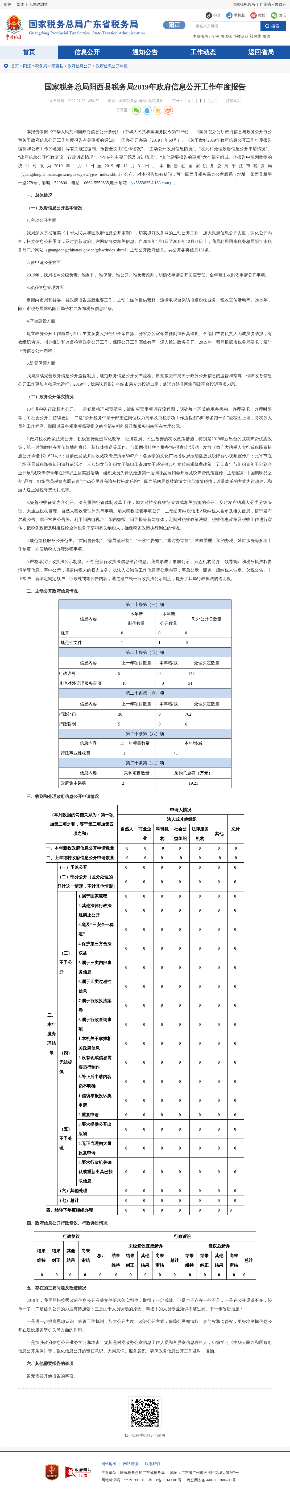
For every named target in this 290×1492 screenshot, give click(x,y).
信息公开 (87, 52)
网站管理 (130, 1464)
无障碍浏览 (38, 4)
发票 (266, 36)
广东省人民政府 (273, 4)
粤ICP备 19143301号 (164, 1480)
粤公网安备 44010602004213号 (211, 1480)
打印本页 (233, 101)
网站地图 (108, 1464)
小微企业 (240, 36)
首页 (29, 52)
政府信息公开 (80, 66)
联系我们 (152, 1464)
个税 (215, 36)
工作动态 (203, 52)
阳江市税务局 (35, 66)
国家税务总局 (244, 4)
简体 (7, 4)
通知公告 (145, 52)
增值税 (226, 36)
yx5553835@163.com (150, 183)
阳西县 (57, 66)
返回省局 (261, 52)
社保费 (255, 36)
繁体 (20, 4)
